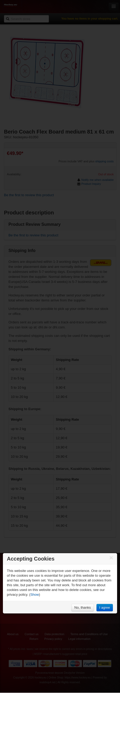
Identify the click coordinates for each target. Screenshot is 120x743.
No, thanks (82, 607)
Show (34, 595)
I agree (104, 607)
